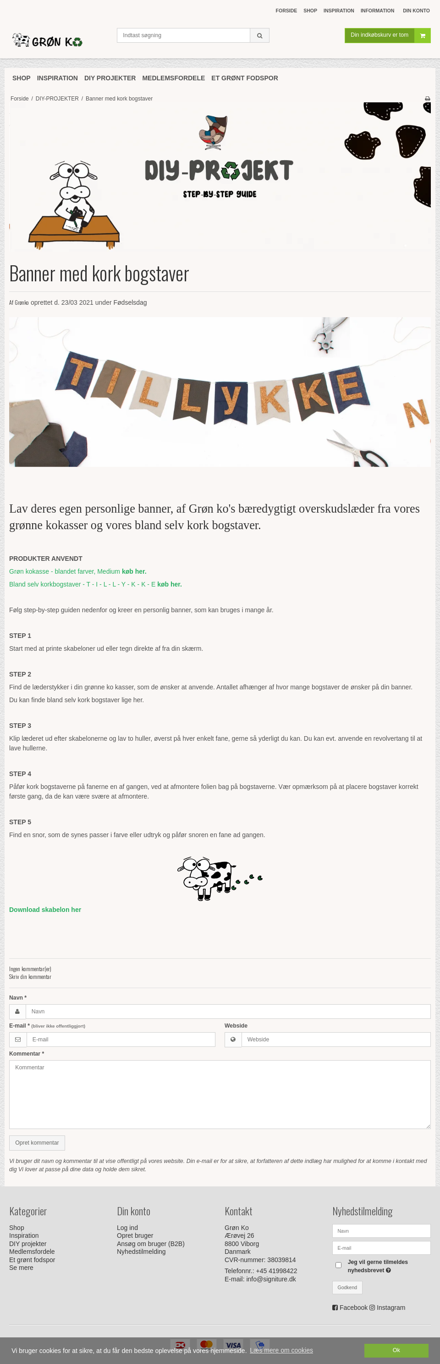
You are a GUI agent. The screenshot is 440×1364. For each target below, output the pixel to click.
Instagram (391, 1307)
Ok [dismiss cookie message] (396, 1350)
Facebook (354, 1307)
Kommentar (26, 1054)
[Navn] (381, 1230)
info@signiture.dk (271, 1279)
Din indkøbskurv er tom (390, 39)
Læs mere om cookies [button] (281, 1350)
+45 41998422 (276, 1271)
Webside (236, 1026)
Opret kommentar (37, 1143)
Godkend (348, 1287)
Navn (18, 998)
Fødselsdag (130, 302)
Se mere (21, 1267)
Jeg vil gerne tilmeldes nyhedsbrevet (388, 1266)
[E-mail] (381, 1247)
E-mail (47, 1026)
